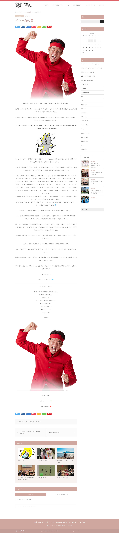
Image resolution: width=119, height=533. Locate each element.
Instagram (21, 531)
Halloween (83, 88)
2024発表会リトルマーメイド (88, 76)
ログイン (29, 506)
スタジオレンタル (90, 5)
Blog (68, 5)
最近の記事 (86, 157)
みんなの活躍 (84, 141)
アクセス (101, 5)
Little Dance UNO (85, 92)
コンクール (84, 116)
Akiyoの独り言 (19, 16)
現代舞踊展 (84, 149)
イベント (83, 100)
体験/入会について (77, 5)
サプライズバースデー (86, 125)
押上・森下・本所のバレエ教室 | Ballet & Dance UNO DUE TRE (59, 522)
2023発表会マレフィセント (87, 72)
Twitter (16, 531)
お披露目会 (84, 104)
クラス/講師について (58, 5)
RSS (23, 531)
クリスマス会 (84, 112)
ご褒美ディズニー (85, 120)
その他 (82, 129)
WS (82, 96)
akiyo (23, 421)
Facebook (19, 531)
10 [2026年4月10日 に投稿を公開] (95, 40)
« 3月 (83, 52)
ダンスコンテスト (85, 133)
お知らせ (83, 108)
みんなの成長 (84, 137)
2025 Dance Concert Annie (87, 80)
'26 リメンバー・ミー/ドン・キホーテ (90, 64)
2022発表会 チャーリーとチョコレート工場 (91, 68)
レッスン (83, 145)
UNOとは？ (45, 5)
